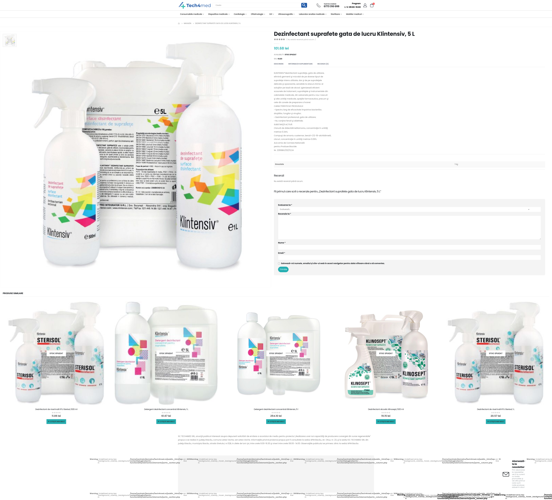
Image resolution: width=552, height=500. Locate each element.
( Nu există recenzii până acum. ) (301, 39)
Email (281, 253)
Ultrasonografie (285, 14)
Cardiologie (239, 14)
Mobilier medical (354, 14)
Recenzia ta (284, 213)
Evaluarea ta (285, 205)
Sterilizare (335, 14)
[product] (56, 353)
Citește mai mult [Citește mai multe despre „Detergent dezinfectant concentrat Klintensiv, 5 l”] (277, 421)
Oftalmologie (257, 14)
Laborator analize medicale (312, 14)
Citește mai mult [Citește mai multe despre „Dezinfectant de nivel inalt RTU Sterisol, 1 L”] (496, 421)
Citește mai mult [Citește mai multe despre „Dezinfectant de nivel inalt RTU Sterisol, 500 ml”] (57, 421)
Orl (270, 14)
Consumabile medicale (191, 14)
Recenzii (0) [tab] (323, 64)
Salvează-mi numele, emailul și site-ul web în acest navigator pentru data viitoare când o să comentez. (333, 263)
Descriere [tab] (278, 64)
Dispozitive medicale (218, 14)
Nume (282, 242)
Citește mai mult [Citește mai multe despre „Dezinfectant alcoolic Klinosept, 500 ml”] (387, 421)
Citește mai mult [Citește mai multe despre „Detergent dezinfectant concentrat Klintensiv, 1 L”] (167, 421)
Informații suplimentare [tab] (300, 64)
